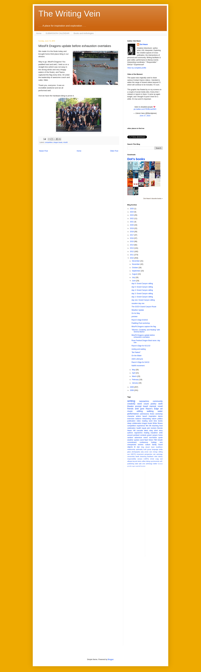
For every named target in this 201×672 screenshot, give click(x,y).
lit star (137, 447)
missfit (65, 142)
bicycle (135, 461)
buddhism (159, 447)
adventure (138, 438)
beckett (143, 466)
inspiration (152, 416)
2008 (132, 390)
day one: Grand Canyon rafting (143, 300)
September (136, 271)
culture (147, 445)
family (154, 445)
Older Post (114, 151)
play (142, 452)
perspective (148, 454)
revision (153, 428)
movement (140, 454)
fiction (152, 414)
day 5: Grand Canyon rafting (142, 287)
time (155, 421)
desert (148, 447)
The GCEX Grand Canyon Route (144, 307)
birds (139, 461)
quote (160, 438)
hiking (148, 461)
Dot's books (136, 159)
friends (130, 409)
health (138, 428)
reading (145, 421)
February (135, 380)
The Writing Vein (69, 13)
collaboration (137, 423)
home (160, 435)
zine (143, 464)
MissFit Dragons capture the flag (144, 327)
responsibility (131, 459)
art (161, 409)
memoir (152, 406)
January (135, 383)
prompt (138, 406)
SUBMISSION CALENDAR (57, 33)
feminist (160, 464)
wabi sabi (138, 464)
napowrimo (138, 433)
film (147, 426)
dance (160, 416)
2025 (132, 209)
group (149, 449)
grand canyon (152, 435)
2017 (132, 235)
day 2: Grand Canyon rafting (142, 297)
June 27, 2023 (145, 116)
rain (154, 454)
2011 (132, 255)
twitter (155, 464)
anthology (149, 464)
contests (143, 435)
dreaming (143, 456)
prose (146, 452)
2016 (132, 238)
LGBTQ (146, 459)
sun (128, 454)
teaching (155, 426)
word (150, 421)
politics (160, 419)
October (135, 268)
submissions (144, 414)
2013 (132, 248)
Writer (155, 423)
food (161, 426)
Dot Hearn (144, 44)
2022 (132, 218)
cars (150, 452)
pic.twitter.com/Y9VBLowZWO (145, 109)
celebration (131, 428)
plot (148, 428)
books (160, 421)
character (130, 416)
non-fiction (153, 438)
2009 (132, 387)
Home (38, 33)
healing (146, 433)
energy (155, 452)
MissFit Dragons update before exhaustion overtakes (143, 336)
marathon (154, 433)
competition (49, 142)
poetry (153, 404)
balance (138, 419)
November (136, 264)
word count (143, 404)
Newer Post (43, 151)
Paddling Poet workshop (141, 323)
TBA (155, 440)
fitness (160, 423)
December (136, 261)
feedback (150, 456)
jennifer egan (131, 466)
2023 (132, 215)
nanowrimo (144, 401)
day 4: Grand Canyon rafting (142, 290)
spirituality (139, 449)
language (155, 449)
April (134, 373)
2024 (132, 212)
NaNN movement (138, 366)
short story (158, 430)
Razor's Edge (152, 409)
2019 (132, 228)
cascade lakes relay (145, 430)
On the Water (137, 356)
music (130, 411)
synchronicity (154, 461)
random (130, 438)
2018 (132, 232)
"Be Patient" (136, 352)
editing (140, 411)
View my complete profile (136, 68)
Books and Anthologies (84, 33)
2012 (132, 251)
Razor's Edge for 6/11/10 (141, 346)
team (153, 447)
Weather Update (138, 310)
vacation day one (138, 303)
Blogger (110, 659)
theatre (130, 406)
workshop (159, 414)
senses (139, 459)
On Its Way (136, 313)
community (158, 401)
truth (145, 449)
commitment (131, 442)
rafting (160, 452)
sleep (129, 423)
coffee (143, 461)
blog (142, 447)
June (134, 281)
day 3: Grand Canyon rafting (142, 294)
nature (154, 419)
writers (138, 416)
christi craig (154, 459)
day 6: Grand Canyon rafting (142, 284)
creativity (131, 404)
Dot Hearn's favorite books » (153, 198)
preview (134, 317)
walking (150, 411)
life (150, 426)
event (146, 438)
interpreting (146, 419)
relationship (131, 449)
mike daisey (158, 456)
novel (160, 406)
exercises (131, 419)
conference (144, 442)
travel (145, 406)
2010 (132, 258)
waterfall (138, 466)
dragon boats (57, 142)
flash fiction (149, 440)
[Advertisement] (158, 513)
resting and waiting (139, 349)
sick (161, 442)
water (160, 411)
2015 (132, 241)
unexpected (131, 445)
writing (131, 400)
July (134, 277)
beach (145, 416)
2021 (132, 222)
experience (141, 426)
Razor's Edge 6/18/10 (140, 320)
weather (130, 440)
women (140, 445)
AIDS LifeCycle (137, 359)
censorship (131, 456)
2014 (132, 245)
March (134, 376)
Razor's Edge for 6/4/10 (140, 362)
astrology (159, 454)
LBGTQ (133, 454)
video (139, 421)
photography (136, 452)
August (135, 274)
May (134, 370)
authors (130, 433)
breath (160, 440)
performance (133, 414)
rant (161, 459)
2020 (132, 225)
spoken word (139, 440)
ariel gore (139, 409)
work (160, 404)
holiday (154, 442)
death (137, 456)
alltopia (129, 461)
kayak (144, 428)
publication (131, 421)
